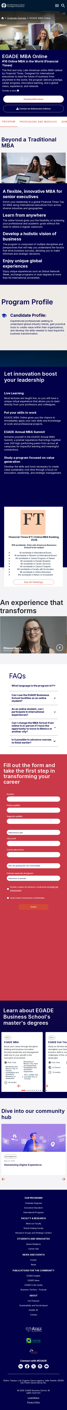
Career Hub (33, 1249)
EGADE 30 (33, 1310)
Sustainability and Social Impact (33, 1305)
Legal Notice (33, 1398)
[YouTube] (46, 1366)
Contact (33, 1315)
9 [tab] (40, 1090)
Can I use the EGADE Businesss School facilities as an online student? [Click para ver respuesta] (30, 698)
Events (33, 1260)
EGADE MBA (11, 1042)
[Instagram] (40, 1366)
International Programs (33, 1212)
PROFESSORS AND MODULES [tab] (38, 121)
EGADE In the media (33, 1285)
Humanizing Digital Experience (23, 1164)
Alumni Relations (33, 1244)
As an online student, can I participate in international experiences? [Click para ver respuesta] (28, 712)
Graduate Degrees (16, 18)
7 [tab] (36, 1090)
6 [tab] (34, 1090)
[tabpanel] (33, 395)
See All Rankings (33, 582)
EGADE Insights (33, 1276)
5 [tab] (32, 1090)
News (33, 1264)
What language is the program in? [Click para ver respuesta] (32, 685)
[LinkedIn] (20, 1366)
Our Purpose (33, 1301)
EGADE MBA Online (40, 18)
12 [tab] (46, 1090)
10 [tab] (42, 1090)
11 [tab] (44, 1090)
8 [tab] (38, 1090)
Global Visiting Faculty (33, 1228)
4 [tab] (30, 1090)
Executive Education (33, 1208)
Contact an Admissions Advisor (33, 108)
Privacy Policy (33, 1402)
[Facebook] (27, 1366)
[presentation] (9, 122)
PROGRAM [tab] (8, 121)
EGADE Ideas (33, 1280)
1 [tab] (23, 1090)
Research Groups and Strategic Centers (33, 1233)
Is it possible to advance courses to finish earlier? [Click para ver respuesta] (31, 741)
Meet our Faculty (33, 1223)
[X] (33, 1366)
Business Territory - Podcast (33, 1289)
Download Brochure (33, 99)
